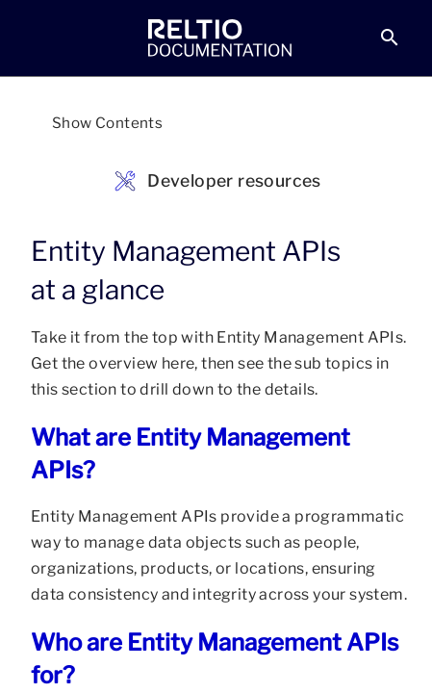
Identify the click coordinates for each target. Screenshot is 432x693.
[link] (220, 38)
